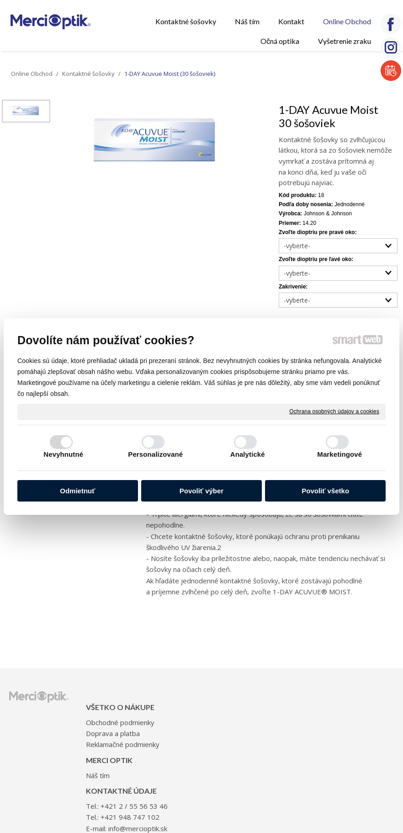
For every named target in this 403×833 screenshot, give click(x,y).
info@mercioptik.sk (293, 755)
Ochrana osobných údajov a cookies (334, 411)
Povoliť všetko (325, 491)
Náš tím (180, 711)
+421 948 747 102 (292, 733)
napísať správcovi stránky (190, 816)
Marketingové (339, 454)
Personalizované (155, 454)
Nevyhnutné (63, 454)
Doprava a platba (116, 742)
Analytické (247, 454)
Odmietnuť (77, 491)
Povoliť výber (201, 491)
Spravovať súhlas (355, 816)
